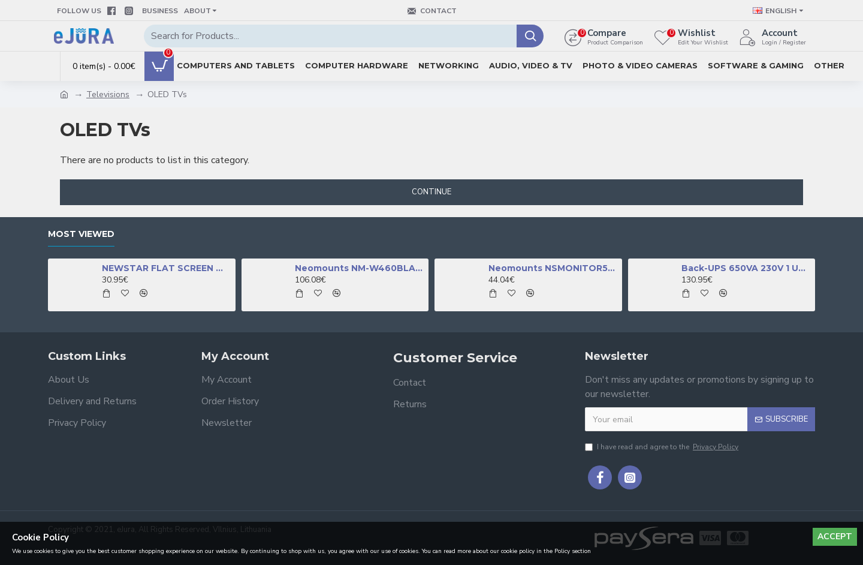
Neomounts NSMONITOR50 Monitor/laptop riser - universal (553, 268)
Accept (834, 536)
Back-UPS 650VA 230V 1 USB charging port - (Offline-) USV (746, 268)
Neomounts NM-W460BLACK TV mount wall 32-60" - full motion (359, 268)
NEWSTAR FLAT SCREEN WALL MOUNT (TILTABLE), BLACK (166, 268)
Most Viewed (81, 234)
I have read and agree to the (662, 446)
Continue (431, 192)
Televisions (107, 94)
